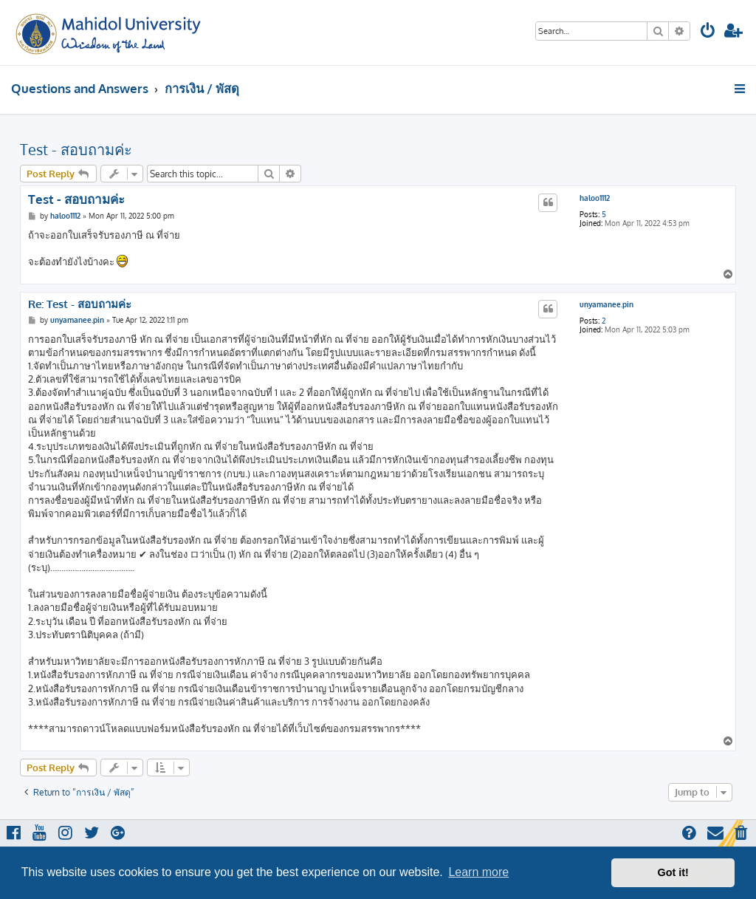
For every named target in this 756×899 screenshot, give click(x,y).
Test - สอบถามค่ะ (76, 149)
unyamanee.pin (606, 304)
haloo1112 (595, 198)
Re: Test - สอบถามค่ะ (79, 304)
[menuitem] (708, 32)
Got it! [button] (673, 872)
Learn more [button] (478, 872)
